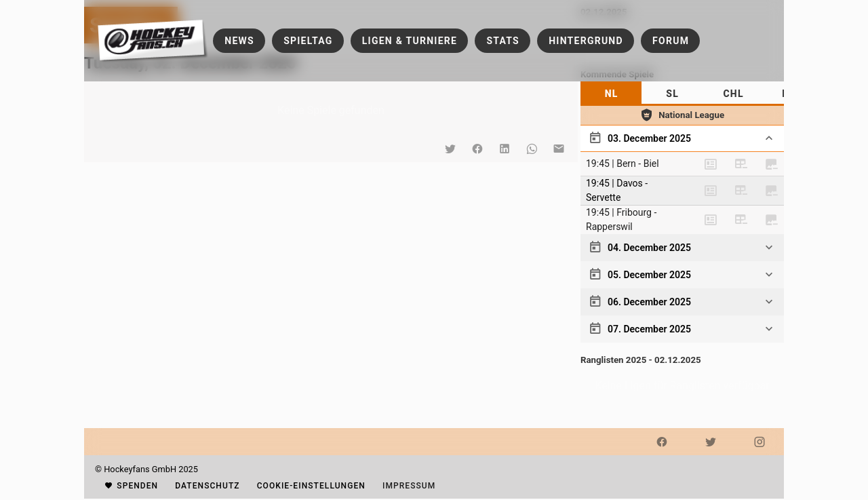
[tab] (611, 93)
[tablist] (682, 93)
